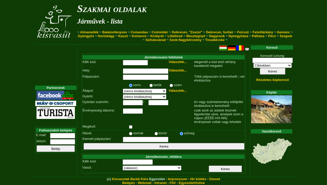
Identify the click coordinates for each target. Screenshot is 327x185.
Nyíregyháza (238, 36)
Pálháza (258, 36)
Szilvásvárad (156, 40)
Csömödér (159, 32)
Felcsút (243, 32)
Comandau (139, 32)
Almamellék (89, 32)
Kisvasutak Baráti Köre (130, 179)
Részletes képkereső (272, 80)
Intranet (161, 183)
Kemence (139, 36)
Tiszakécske (215, 40)
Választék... (178, 62)
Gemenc (283, 32)
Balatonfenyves (114, 32)
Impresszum (177, 179)
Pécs (272, 36)
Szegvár (286, 36)
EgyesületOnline (192, 183)
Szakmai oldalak (112, 8)
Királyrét (157, 36)
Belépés (128, 183)
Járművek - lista (100, 21)
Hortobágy (106, 36)
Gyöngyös (86, 36)
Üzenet (214, 179)
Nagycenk (217, 36)
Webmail (144, 183)
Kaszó (123, 36)
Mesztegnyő (195, 36)
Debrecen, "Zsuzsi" (187, 32)
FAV (173, 183)
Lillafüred (175, 36)
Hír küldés (198, 179)
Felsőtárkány (263, 32)
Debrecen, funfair (219, 32)
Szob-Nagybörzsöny (186, 40)
